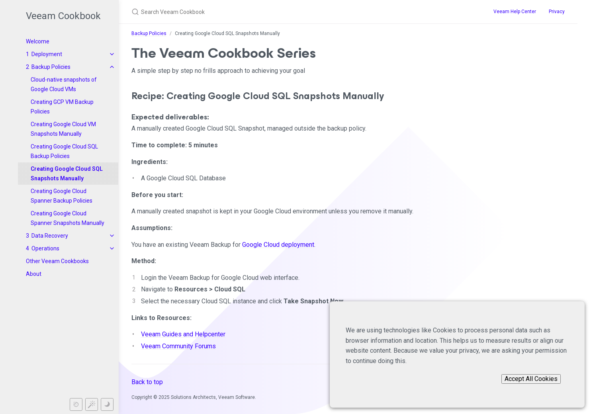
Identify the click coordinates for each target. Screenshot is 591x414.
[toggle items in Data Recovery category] (112, 235)
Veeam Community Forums (178, 346)
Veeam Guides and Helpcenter (183, 334)
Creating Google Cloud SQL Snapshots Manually (67, 174)
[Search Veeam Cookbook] (272, 11)
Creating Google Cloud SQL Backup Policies (64, 151)
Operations (45, 248)
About (33, 274)
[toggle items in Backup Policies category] (112, 67)
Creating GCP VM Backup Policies (62, 107)
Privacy (557, 11)
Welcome (37, 41)
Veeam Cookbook (63, 15)
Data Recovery (49, 235)
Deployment (46, 54)
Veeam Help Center (514, 11)
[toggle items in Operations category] (112, 248)
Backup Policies (50, 67)
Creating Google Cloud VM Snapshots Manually (63, 129)
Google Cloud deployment (278, 244)
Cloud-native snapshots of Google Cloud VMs (64, 84)
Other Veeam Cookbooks (57, 261)
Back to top (147, 382)
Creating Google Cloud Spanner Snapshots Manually (67, 218)
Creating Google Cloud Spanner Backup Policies (61, 196)
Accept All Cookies (531, 379)
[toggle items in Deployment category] (112, 54)
